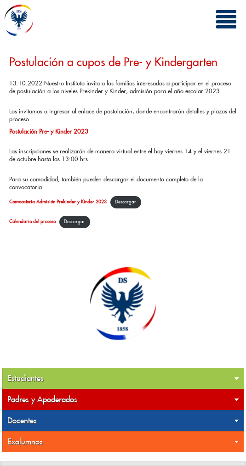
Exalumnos (123, 442)
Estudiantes (123, 378)
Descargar (125, 202)
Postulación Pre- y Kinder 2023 (48, 131)
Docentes (123, 420)
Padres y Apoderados (123, 399)
